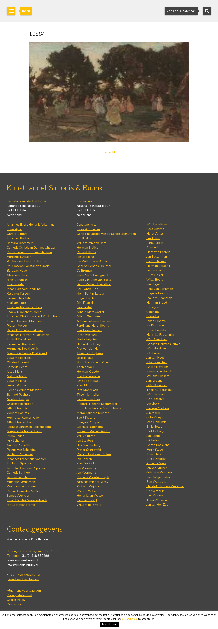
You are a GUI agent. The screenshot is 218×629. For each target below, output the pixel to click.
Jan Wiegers (155, 495)
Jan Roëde (153, 436)
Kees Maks (84, 385)
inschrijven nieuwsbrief (23, 575)
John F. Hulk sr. (17, 280)
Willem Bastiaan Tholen (94, 454)
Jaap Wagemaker (158, 477)
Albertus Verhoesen (21, 482)
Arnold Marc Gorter (90, 312)
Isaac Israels (85, 358)
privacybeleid (130, 619)
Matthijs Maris (17, 376)
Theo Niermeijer (88, 395)
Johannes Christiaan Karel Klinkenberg (33, 316)
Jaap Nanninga (156, 422)
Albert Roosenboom (21, 422)
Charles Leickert (18, 362)
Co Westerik (155, 491)
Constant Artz (86, 225)
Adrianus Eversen (19, 257)
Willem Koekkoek (19, 358)
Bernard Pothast (18, 395)
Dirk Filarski (85, 303)
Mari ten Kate (16, 303)
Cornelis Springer (19, 473)
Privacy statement (19, 595)
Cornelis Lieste (17, 367)
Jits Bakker (84, 238)
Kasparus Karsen (18, 293)
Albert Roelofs (17, 408)
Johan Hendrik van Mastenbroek (99, 408)
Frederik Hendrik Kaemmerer (97, 404)
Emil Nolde (154, 426)
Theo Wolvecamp (158, 500)
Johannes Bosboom (20, 238)
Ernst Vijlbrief (156, 459)
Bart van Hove (17, 270)
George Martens (157, 408)
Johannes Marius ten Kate (24, 307)
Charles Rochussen (20, 404)
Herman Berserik (158, 266)
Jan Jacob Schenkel (20, 454)
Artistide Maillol (88, 381)
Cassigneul (154, 307)
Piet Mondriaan (87, 390)
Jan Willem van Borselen (94, 261)
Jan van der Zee (157, 505)
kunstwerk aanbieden (23, 579)
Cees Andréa (155, 229)
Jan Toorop (84, 459)
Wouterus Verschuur (21, 486)
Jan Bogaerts (86, 257)
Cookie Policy (16, 600)
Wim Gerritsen (156, 339)
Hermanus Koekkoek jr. (23, 349)
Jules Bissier (154, 275)
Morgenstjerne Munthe (93, 413)
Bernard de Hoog (89, 344)
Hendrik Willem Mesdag (24, 390)
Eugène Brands (157, 293)
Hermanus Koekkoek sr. (23, 344)
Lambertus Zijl (87, 500)
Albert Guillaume (89, 316)
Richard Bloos (86, 252)
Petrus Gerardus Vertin (23, 491)
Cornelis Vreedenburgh (93, 477)
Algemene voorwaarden (24, 591)
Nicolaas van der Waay (92, 482)
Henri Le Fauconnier (160, 335)
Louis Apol (14, 229)
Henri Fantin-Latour (90, 293)
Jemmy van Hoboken (160, 371)
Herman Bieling (87, 248)
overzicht (109, 152)
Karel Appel (154, 243)
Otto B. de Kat (156, 385)
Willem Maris (16, 381)
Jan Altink (153, 238)
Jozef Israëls (15, 284)
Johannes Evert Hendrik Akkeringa (30, 225)
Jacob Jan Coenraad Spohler (26, 468)
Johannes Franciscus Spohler (26, 459)
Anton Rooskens (157, 445)
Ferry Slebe (154, 449)
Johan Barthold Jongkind (24, 289)
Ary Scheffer (15, 440)
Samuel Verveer (18, 496)
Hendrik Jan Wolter (90, 496)
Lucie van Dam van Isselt (94, 280)
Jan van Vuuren (156, 468)
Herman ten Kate (19, 298)
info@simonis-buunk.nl (22, 565)
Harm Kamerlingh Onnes (94, 362)
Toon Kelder (85, 367)
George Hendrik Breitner (94, 266)
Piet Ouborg (155, 431)
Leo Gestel (84, 307)
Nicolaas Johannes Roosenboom (29, 427)
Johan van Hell (87, 335)
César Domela (156, 330)
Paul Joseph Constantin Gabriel (28, 266)
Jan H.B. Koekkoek (19, 339)
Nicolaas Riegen (18, 399)
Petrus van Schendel (21, 450)
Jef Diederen (155, 325)
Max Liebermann (88, 376)
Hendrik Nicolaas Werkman (165, 486)
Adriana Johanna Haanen (94, 321)
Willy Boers (154, 279)
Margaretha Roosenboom (24, 431)
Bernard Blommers (20, 243)
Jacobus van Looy (88, 399)
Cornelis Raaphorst (90, 427)
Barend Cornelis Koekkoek (25, 330)
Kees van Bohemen (159, 289)
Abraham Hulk (17, 275)
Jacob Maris (15, 372)
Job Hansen (154, 353)
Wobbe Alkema (157, 224)
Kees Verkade (86, 463)
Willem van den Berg (92, 243)
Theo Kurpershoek (159, 390)
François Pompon (88, 422)
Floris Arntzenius (88, 229)
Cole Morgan (155, 417)
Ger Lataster (155, 399)
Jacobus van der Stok (21, 477)
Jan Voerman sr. (87, 473)
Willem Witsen (87, 491)
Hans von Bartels (158, 252)
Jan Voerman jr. (87, 468)
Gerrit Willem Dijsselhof (94, 284)
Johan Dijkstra (156, 321)
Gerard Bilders (17, 234)
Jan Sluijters (85, 440)
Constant (152, 312)
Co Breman (84, 270)
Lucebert (152, 404)
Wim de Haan (156, 348)
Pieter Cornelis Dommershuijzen (29, 252)
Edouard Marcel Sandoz (93, 431)
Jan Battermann (157, 257)
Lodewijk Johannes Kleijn (24, 312)
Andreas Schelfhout (21, 445)
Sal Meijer (153, 413)
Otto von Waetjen (159, 472)
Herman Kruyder (88, 372)
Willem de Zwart (89, 505)
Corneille (152, 316)
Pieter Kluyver (17, 326)
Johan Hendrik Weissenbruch (27, 500)
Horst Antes (155, 234)
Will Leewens (156, 394)
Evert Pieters (86, 417)
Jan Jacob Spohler (19, 463)
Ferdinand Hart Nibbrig (93, 326)
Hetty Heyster (87, 339)
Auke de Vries (156, 463)
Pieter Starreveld (89, 450)
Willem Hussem (157, 376)
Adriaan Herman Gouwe (163, 344)
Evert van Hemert (89, 330)
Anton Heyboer (157, 367)
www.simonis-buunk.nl (22, 560)
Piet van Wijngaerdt (91, 486)
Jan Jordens (154, 381)
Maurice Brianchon (159, 298)
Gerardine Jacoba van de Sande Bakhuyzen (106, 234)
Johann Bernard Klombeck (25, 321)
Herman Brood (156, 302)
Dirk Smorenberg (89, 445)
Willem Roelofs (18, 413)
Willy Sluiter (86, 436)
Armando (152, 247)
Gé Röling (153, 440)
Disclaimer (14, 604)
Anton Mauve (16, 385)
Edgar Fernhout (88, 298)
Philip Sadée (15, 436)
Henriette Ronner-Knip (23, 417)
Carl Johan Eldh (87, 289)
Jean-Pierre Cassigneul (92, 275)
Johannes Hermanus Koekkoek (28, 335)
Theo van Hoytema (90, 353)
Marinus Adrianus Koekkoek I (27, 353)
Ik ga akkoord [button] (109, 624)
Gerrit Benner (156, 261)
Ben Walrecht (156, 482)
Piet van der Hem (89, 349)
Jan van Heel (155, 358)
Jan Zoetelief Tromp (21, 505)
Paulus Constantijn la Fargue (27, 261)
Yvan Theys (154, 454)
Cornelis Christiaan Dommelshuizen (31, 248)
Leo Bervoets (155, 270)
